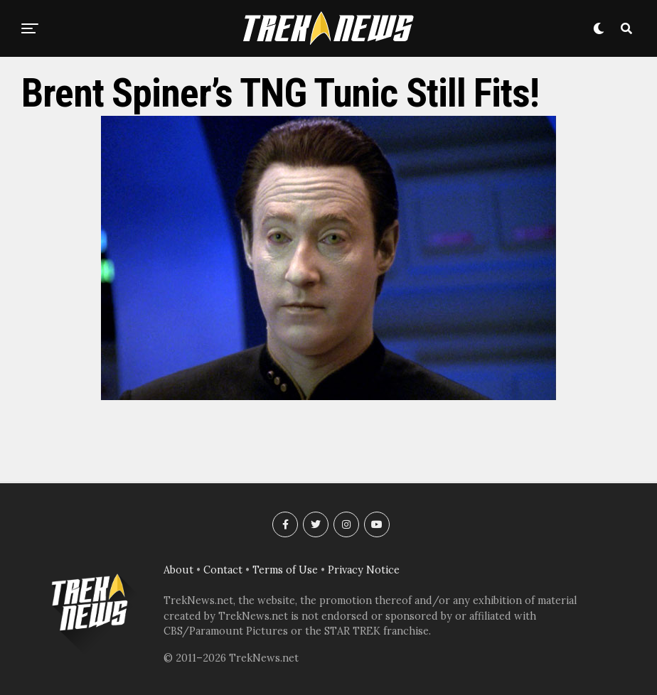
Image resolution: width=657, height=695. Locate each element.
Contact (222, 570)
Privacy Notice (364, 570)
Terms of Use (285, 570)
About (178, 570)
